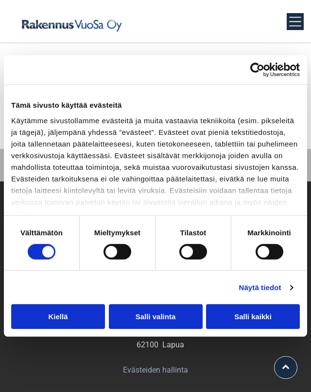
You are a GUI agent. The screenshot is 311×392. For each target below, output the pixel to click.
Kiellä (58, 316)
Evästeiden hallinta (155, 370)
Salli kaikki (253, 316)
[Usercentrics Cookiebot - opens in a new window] (257, 70)
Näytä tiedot (260, 287)
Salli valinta (156, 316)
